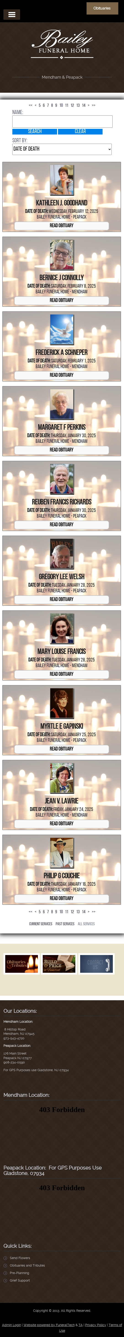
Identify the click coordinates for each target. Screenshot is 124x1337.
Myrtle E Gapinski (61, 727)
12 (72, 105)
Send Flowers (20, 1258)
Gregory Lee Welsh (61, 577)
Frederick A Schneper (61, 353)
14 (83, 105)
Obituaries (102, 8)
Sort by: (19, 141)
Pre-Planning (19, 1273)
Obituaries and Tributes (27, 1265)
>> (93, 105)
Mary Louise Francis (61, 652)
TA (81, 1325)
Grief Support (20, 1280)
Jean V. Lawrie (61, 801)
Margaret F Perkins (61, 428)
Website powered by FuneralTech (49, 1325)
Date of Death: (36, 211)
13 (78, 105)
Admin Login (11, 1325)
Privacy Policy (95, 1325)
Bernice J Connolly (62, 278)
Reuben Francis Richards (61, 502)
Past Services (65, 924)
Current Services (40, 924)
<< (30, 105)
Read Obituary (61, 226)
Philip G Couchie (62, 876)
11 (66, 105)
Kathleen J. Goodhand (61, 203)
